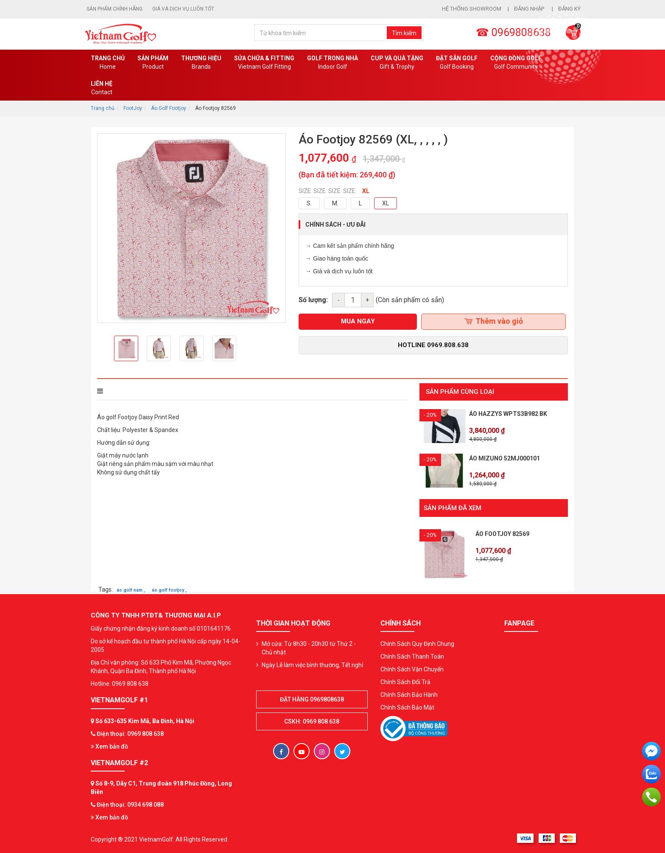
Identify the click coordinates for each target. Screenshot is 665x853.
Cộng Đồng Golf (516, 63)
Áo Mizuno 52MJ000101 (504, 458)
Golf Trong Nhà (332, 63)
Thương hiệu (201, 63)
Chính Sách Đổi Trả (405, 681)
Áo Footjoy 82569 (502, 533)
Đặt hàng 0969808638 (312, 699)
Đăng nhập (529, 9)
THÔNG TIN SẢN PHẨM (133, 391)
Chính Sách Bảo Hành (409, 694)
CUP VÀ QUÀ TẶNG (397, 63)
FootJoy (132, 108)
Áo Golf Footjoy (168, 108)
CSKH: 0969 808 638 (311, 721)
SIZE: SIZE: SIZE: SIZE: (328, 191)
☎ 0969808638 (513, 32)
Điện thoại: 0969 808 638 (130, 733)
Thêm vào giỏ (493, 321)
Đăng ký (569, 9)
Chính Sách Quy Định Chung (417, 643)
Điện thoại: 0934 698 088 (130, 804)
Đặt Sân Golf (457, 63)
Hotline (433, 345)
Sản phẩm (152, 63)
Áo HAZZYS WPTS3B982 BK (508, 413)
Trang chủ (108, 63)
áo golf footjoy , (169, 589)
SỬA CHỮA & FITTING (264, 63)
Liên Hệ (101, 88)
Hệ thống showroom (471, 9)
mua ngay (358, 321)
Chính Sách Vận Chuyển (412, 668)
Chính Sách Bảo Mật (407, 707)
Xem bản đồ (109, 746)
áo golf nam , (131, 589)
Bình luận (213, 391)
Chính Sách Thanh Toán (412, 656)
